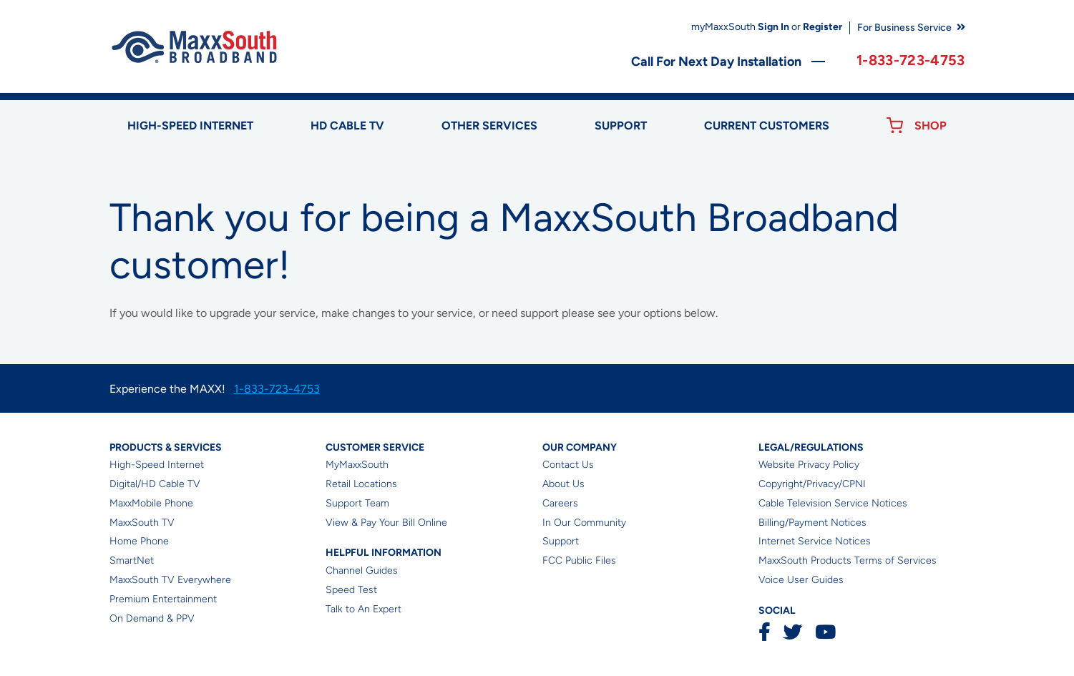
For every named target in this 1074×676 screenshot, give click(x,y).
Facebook (764, 632)
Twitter (792, 632)
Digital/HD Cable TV (154, 484)
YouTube (825, 632)
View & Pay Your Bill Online (386, 522)
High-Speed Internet (156, 465)
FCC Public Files (579, 560)
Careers (560, 503)
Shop (930, 125)
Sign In (773, 27)
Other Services (489, 125)
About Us (563, 484)
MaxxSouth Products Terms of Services (847, 560)
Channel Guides (362, 570)
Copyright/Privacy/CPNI (812, 484)
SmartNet (131, 560)
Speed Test (351, 590)
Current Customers (766, 125)
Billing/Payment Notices (812, 522)
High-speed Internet (190, 125)
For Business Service (904, 27)
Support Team (357, 503)
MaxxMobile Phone (151, 503)
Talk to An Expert (363, 609)
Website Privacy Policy (808, 465)
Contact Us (568, 465)
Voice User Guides (801, 580)
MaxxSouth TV (142, 522)
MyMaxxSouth (357, 465)
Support (621, 125)
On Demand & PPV (152, 618)
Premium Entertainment (163, 599)
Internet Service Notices (814, 541)
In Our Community (584, 522)
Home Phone (139, 541)
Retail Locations (361, 484)
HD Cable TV (347, 125)
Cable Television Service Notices (832, 503)
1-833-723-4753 (910, 60)
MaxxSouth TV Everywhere (170, 580)
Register (822, 27)
